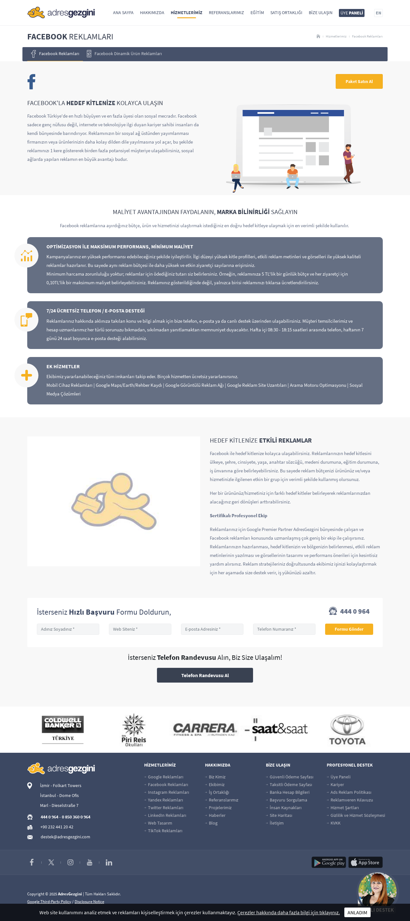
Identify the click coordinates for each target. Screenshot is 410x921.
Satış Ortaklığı (286, 12)
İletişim (275, 823)
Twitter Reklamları (163, 807)
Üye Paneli (338, 777)
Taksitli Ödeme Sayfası (289, 784)
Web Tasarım (158, 823)
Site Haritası (279, 815)
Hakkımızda (152, 12)
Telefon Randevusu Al (205, 675)
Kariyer (335, 784)
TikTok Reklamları (163, 831)
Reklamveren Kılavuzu (350, 800)
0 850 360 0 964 (76, 817)
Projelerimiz (218, 807)
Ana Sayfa (123, 12)
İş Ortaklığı (217, 792)
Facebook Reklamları (367, 36)
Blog (211, 823)
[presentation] (13, 54)
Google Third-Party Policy (49, 901)
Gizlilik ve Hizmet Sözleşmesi (356, 815)
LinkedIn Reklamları (165, 815)
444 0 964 (349, 612)
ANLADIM (357, 912)
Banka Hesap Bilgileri (287, 792)
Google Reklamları (163, 777)
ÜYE (351, 13)
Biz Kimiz (215, 777)
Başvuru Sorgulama (286, 800)
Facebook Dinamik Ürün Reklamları (124, 53)
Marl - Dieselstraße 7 (59, 805)
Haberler (215, 815)
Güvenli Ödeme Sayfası (289, 777)
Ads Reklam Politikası (349, 792)
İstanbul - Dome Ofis (59, 795)
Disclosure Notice (89, 901)
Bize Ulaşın (320, 12)
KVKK (333, 823)
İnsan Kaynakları (283, 807)
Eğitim (257, 12)
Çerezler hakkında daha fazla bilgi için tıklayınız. (288, 912)
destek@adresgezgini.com (65, 837)
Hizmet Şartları (343, 807)
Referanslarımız (226, 12)
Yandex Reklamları (163, 800)
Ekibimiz (215, 784)
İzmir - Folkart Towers (60, 785)
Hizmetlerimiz (186, 12)
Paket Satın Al (359, 81)
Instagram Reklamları (166, 792)
